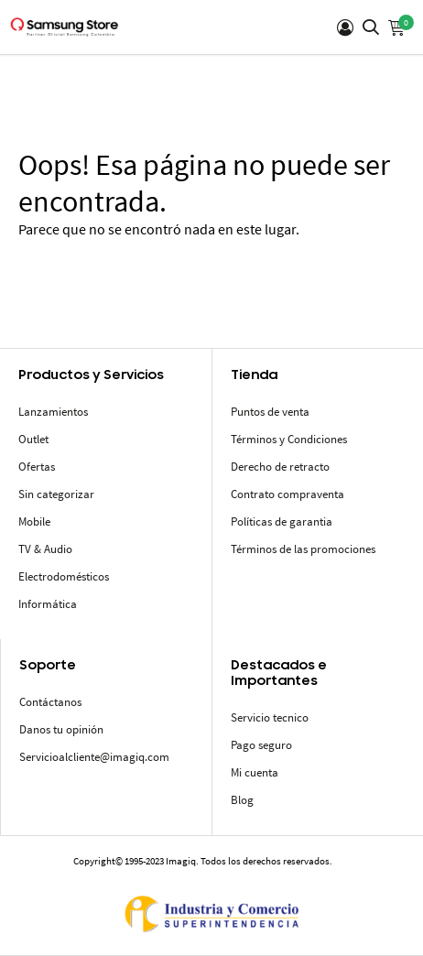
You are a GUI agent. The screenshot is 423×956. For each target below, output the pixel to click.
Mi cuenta (254, 772)
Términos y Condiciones (289, 439)
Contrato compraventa (287, 494)
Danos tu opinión (61, 729)
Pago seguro (261, 745)
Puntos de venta (270, 411)
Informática (47, 604)
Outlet (33, 439)
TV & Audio (45, 549)
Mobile (34, 521)
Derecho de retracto (280, 466)
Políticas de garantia (281, 521)
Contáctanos (50, 702)
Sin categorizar (56, 494)
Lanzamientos (53, 411)
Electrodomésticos (63, 576)
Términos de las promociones (303, 549)
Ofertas (36, 466)
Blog (242, 800)
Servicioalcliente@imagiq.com (94, 757)
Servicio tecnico (270, 717)
